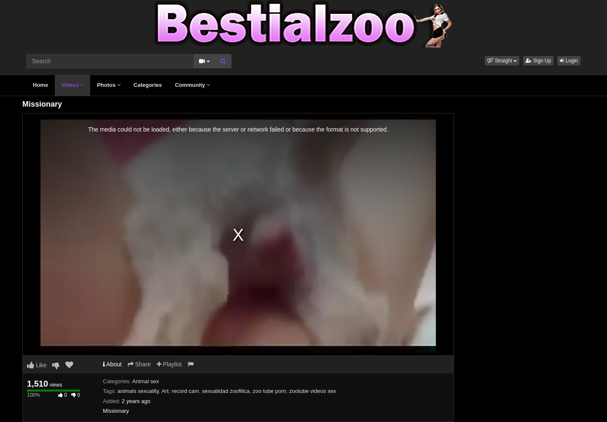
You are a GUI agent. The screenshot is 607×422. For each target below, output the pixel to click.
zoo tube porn (269, 391)
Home (40, 85)
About (112, 364)
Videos (72, 85)
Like (37, 365)
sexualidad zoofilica (226, 391)
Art (165, 391)
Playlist (169, 364)
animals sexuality (138, 391)
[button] (502, 60)
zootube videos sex (312, 391)
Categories (148, 85)
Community (192, 85)
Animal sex (145, 381)
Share (139, 364)
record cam (185, 391)
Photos (109, 85)
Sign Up (538, 61)
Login (569, 61)
